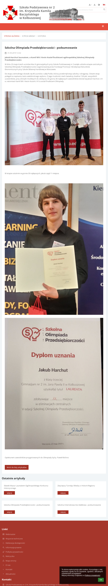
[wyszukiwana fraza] (91, 9)
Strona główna (11, 36)
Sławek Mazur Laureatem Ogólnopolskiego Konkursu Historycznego (26, 486)
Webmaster (10, 534)
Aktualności (10, 574)
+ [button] (90, 5)
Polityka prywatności (14, 552)
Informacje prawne (13, 547)
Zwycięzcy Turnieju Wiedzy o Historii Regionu (76, 485)
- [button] (95, 5)
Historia (42, 36)
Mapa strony (11, 560)
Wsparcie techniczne (14, 538)
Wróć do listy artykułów (16, 467)
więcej (9, 493)
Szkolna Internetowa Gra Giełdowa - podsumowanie (79, 505)
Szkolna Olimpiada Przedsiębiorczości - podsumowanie (27, 505)
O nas (8, 565)
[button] (104, 4)
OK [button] (101, 580)
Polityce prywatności (92, 575)
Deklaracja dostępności (15, 543)
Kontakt (9, 569)
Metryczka (10, 556)
